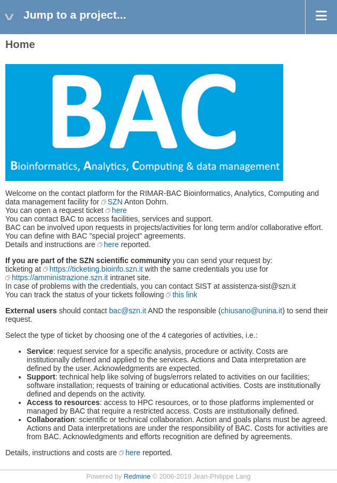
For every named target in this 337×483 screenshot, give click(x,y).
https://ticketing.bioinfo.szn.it (96, 269)
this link (184, 294)
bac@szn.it (127, 310)
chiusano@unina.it (251, 310)
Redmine (137, 476)
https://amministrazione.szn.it (60, 277)
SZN (115, 201)
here (119, 210)
